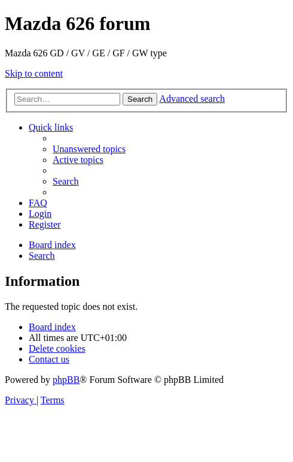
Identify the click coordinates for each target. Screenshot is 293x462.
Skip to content (34, 73)
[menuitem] (89, 149)
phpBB (66, 380)
